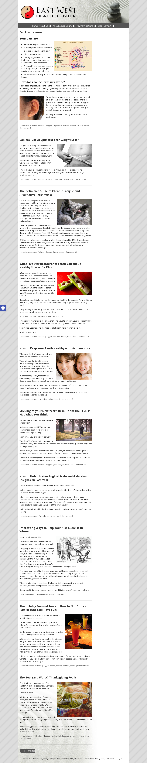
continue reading (28, 175)
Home (35, 25)
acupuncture (57, 126)
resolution (69, 464)
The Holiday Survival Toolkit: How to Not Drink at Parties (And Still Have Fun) (54, 608)
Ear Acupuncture (82, 126)
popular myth (37, 497)
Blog (100, 25)
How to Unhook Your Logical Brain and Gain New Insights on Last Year (53, 478)
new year (61, 464)
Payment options (85, 25)
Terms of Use (89, 759)
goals (55, 464)
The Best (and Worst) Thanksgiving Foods (48, 677)
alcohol (52, 666)
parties (72, 666)
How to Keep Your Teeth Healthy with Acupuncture (55, 348)
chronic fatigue (58, 252)
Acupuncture (32, 126)
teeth (58, 399)
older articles (28, 751)
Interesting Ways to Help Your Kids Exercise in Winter (51, 529)
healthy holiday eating (62, 736)
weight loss (68, 179)
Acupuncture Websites (31, 759)
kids (74, 336)
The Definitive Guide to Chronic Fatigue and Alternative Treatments (50, 192)
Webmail (110, 759)
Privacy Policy (100, 759)
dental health (50, 399)
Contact (107, 25)
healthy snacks (66, 336)
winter (51, 594)
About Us (43, 25)
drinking (59, 666)
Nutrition (41, 179)
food (58, 336)
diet (61, 179)
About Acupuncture (62, 25)
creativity (48, 516)
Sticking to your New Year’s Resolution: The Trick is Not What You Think (55, 412)
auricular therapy (69, 126)
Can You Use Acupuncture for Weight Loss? (49, 140)
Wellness (41, 126)
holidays (66, 666)
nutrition (75, 736)
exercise (45, 594)
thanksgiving (84, 736)
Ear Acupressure (31, 32)
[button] (3, 308)
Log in (120, 759)
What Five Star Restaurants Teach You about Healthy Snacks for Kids (50, 265)
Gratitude (30, 736)
